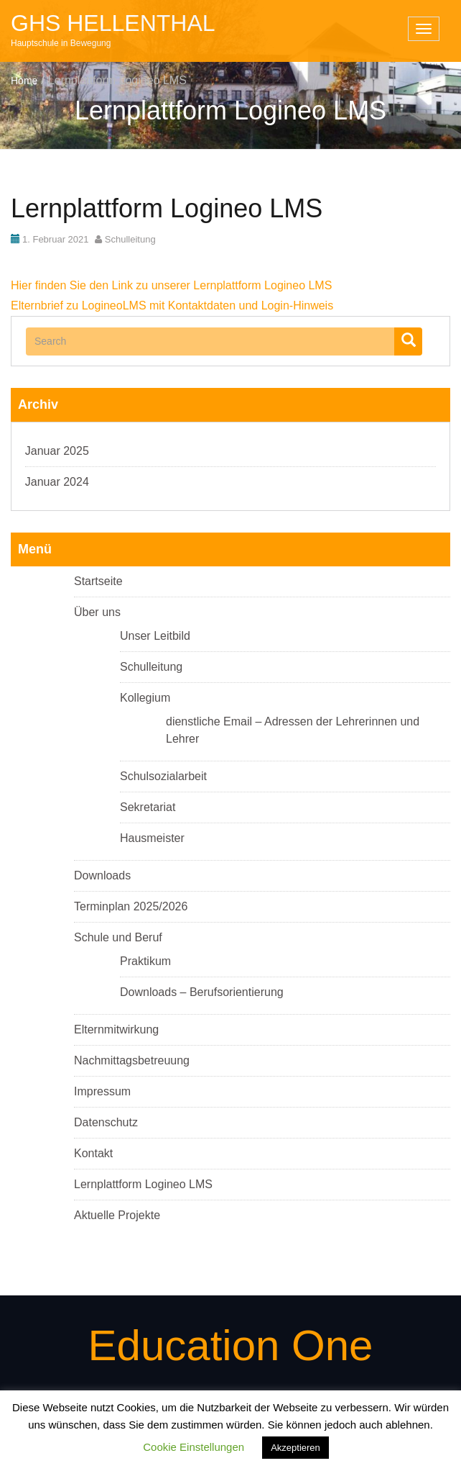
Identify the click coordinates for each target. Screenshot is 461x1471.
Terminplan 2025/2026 (130, 906)
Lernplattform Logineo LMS (143, 1184)
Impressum (102, 1091)
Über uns (97, 612)
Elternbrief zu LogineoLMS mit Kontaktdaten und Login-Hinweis (172, 305)
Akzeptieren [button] (295, 1447)
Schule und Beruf (118, 937)
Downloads (102, 875)
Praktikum (145, 961)
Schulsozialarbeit (163, 776)
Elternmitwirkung (116, 1029)
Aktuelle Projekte (117, 1215)
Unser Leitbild (155, 636)
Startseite (98, 581)
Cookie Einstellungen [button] (193, 1447)
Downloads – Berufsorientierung (202, 992)
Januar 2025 (57, 451)
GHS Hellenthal (113, 23)
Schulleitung (130, 239)
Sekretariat (147, 807)
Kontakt (93, 1153)
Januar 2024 (57, 482)
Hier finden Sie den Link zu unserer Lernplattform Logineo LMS (171, 285)
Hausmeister (152, 838)
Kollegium (145, 698)
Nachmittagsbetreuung (132, 1060)
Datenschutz (106, 1122)
